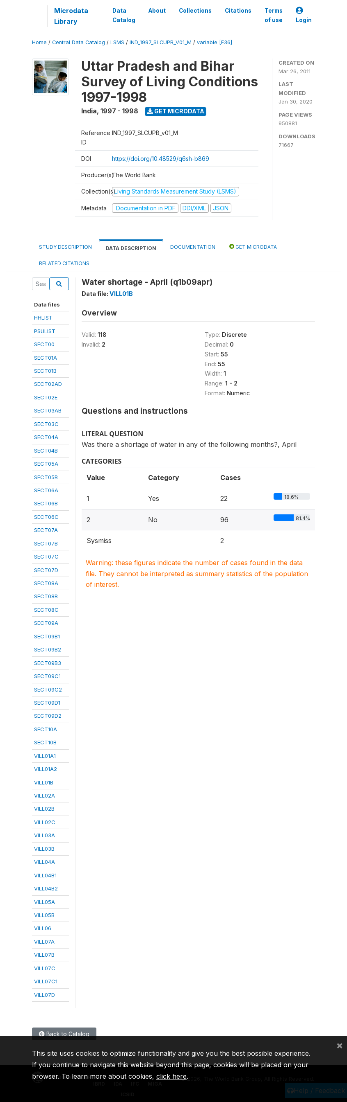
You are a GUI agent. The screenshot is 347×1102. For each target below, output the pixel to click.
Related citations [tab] (64, 263)
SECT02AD (48, 384)
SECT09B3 (47, 663)
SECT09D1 (47, 702)
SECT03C (46, 424)
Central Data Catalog (78, 42)
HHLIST (43, 317)
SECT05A (46, 463)
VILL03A (44, 835)
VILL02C (44, 822)
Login (304, 15)
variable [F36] (214, 42)
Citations (238, 10)
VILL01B (43, 782)
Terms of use (274, 15)
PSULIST (44, 331)
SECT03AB (48, 410)
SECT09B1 (47, 636)
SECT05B (46, 477)
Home (39, 42)
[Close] (339, 1045)
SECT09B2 (47, 649)
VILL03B (44, 848)
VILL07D (44, 995)
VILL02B (44, 808)
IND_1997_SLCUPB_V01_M (161, 42)
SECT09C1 (47, 676)
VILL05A (44, 902)
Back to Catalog (64, 1033)
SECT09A (46, 623)
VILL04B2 (46, 888)
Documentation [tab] (192, 247)
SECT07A (46, 530)
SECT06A (46, 490)
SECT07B (46, 543)
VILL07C (44, 968)
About (157, 10)
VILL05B (44, 915)
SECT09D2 (48, 715)
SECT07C (46, 556)
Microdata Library (71, 16)
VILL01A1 (45, 756)
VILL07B (44, 954)
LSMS (117, 42)
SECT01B (45, 370)
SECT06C (46, 517)
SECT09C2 (48, 689)
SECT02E (45, 397)
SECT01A (45, 357)
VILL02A (44, 795)
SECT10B (45, 742)
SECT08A (46, 583)
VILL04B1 (45, 875)
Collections (195, 10)
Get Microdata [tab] (253, 246)
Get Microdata (175, 111)
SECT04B (46, 450)
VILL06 (42, 928)
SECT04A (46, 437)
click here (171, 1076)
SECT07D (46, 570)
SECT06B (46, 503)
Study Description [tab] (65, 247)
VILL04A (44, 862)
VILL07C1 (45, 981)
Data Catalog (123, 15)
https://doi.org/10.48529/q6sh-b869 (160, 158)
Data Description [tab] (131, 248)
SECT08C (46, 609)
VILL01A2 (45, 769)
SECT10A (45, 729)
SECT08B (46, 596)
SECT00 (44, 344)
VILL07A (44, 941)
